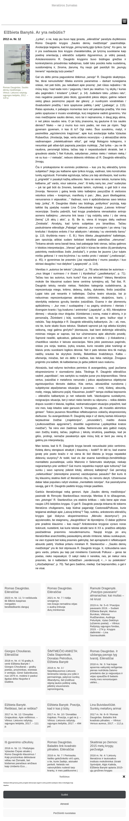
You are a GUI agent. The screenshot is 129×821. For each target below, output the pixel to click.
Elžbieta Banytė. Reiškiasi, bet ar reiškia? (21, 706)
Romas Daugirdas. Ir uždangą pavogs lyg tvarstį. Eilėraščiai (104, 654)
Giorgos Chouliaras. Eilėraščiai (18, 653)
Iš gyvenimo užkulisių (19, 742)
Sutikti (64, 794)
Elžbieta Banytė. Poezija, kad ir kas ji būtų (64, 706)
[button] (124, 776)
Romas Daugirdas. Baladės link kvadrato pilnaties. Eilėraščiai (61, 746)
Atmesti (64, 803)
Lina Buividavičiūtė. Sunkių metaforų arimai (105, 706)
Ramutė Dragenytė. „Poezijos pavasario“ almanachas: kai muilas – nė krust (107, 594)
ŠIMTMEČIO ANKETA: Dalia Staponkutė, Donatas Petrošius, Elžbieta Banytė (62, 656)
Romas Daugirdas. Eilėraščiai (17, 590)
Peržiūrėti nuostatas (64, 813)
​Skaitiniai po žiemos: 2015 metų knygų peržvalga (104, 746)
